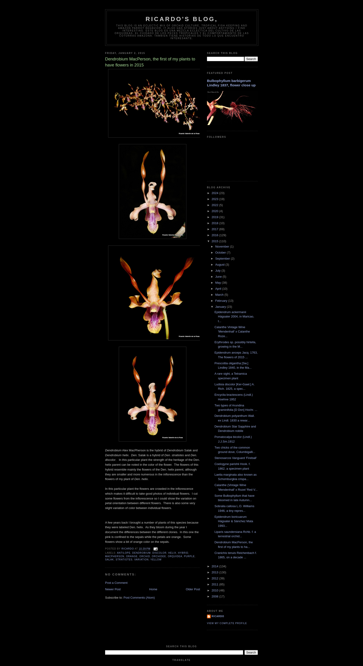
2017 (215, 229)
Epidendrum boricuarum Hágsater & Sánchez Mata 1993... (233, 521)
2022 (215, 205)
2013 (215, 572)
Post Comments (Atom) (139, 597)
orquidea (175, 556)
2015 (215, 241)
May (218, 282)
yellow (156, 559)
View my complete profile (227, 623)
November (222, 246)
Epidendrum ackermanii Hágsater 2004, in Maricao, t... (234, 316)
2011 (215, 584)
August (220, 264)
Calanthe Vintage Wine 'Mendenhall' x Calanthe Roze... (232, 331)
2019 (215, 217)
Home (153, 589)
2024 (215, 193)
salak (109, 559)
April (218, 288)
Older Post (193, 589)
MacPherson (114, 556)
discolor (159, 553)
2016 (215, 235)
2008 (215, 596)
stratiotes (124, 559)
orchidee (159, 556)
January (221, 306)
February (221, 300)
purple (189, 556)
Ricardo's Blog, (182, 19)
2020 (215, 211)
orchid (144, 556)
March (220, 294)
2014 (215, 566)
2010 (215, 590)
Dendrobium (141, 553)
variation (141, 559)
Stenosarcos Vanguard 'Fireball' (235, 458)
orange (132, 556)
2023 (215, 199)
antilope (123, 553)
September (223, 258)
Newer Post (113, 589)
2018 (215, 223)
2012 (215, 578)
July (218, 270)
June (219, 276)
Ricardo (218, 616)
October (221, 252)
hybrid (183, 553)
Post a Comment (116, 582)
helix (172, 553)
